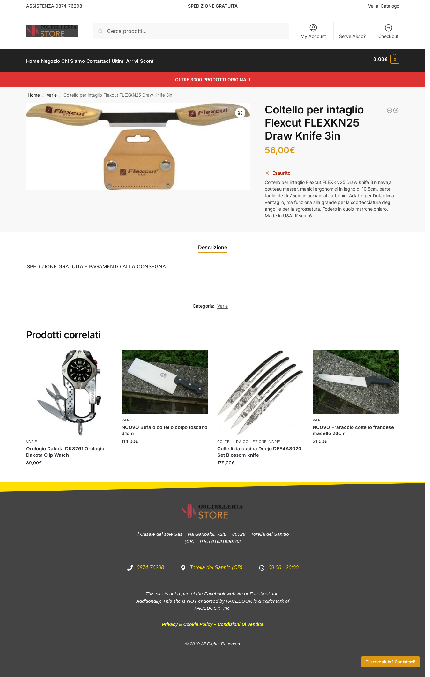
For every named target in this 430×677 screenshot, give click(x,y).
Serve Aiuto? (352, 36)
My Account (313, 31)
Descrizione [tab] (212, 243)
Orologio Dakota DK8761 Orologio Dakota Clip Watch (65, 448)
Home (34, 91)
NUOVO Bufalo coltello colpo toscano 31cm (164, 427)
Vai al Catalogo (383, 6)
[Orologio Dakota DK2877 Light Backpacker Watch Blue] (389, 107)
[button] (240, 109)
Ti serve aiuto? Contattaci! (390, 661)
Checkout (388, 31)
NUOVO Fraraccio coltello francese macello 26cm (353, 427)
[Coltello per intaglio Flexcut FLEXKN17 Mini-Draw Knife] (396, 107)
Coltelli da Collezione (242, 438)
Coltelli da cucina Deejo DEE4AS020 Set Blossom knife (259, 448)
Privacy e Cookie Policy (187, 620)
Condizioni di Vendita (240, 620)
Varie (52, 91)
